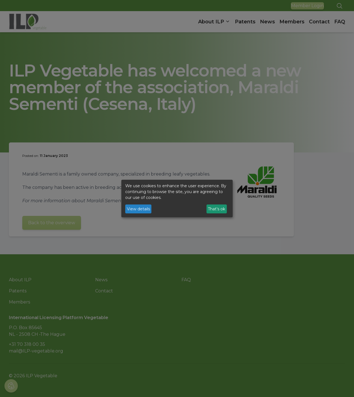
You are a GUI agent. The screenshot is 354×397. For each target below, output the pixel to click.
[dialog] (177, 199)
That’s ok (216, 208)
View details (138, 208)
